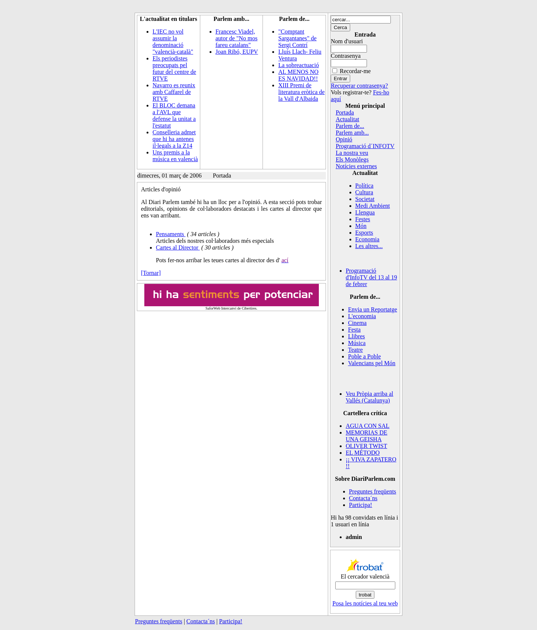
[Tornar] (151, 273)
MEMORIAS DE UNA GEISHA (366, 435)
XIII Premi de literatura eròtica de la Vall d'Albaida (301, 92)
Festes (362, 219)
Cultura (364, 192)
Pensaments (171, 234)
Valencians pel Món (371, 363)
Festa (354, 329)
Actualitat (347, 119)
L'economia (362, 316)
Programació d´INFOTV (365, 146)
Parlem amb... (352, 132)
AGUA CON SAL (367, 426)
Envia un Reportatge (372, 309)
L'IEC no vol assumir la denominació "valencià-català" (173, 41)
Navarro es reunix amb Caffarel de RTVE (174, 92)
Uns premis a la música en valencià (175, 155)
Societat (365, 199)
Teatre (355, 350)
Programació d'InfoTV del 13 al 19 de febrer (371, 277)
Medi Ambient (372, 206)
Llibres (356, 336)
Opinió (344, 139)
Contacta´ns (363, 498)
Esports (364, 232)
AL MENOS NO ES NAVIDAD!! (298, 75)
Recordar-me (355, 71)
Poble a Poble (364, 356)
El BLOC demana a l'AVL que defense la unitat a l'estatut (174, 115)
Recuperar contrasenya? (359, 85)
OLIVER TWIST (366, 446)
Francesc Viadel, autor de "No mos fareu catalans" (237, 38)
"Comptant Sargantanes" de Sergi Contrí (297, 38)
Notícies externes (356, 166)
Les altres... (369, 246)
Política (364, 185)
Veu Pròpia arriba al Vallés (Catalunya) (369, 397)
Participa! (360, 505)
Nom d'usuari (347, 41)
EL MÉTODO (363, 452)
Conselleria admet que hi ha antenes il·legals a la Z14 (174, 139)
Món (361, 226)
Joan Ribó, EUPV (237, 51)
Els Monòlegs (352, 159)
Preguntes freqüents (372, 491)
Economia (367, 239)
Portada (345, 112)
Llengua (365, 212)
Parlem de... (350, 126)
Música (356, 343)
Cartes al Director (178, 247)
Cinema (357, 323)
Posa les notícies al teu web (365, 603)
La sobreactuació (298, 65)
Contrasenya (346, 56)
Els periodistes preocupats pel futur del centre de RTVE (174, 68)
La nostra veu (352, 153)
